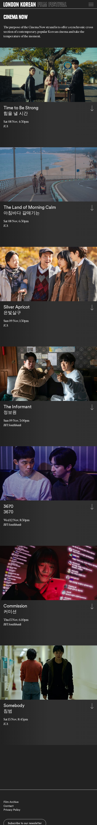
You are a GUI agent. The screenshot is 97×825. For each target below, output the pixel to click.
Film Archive (11, 802)
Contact (8, 806)
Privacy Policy (12, 810)
